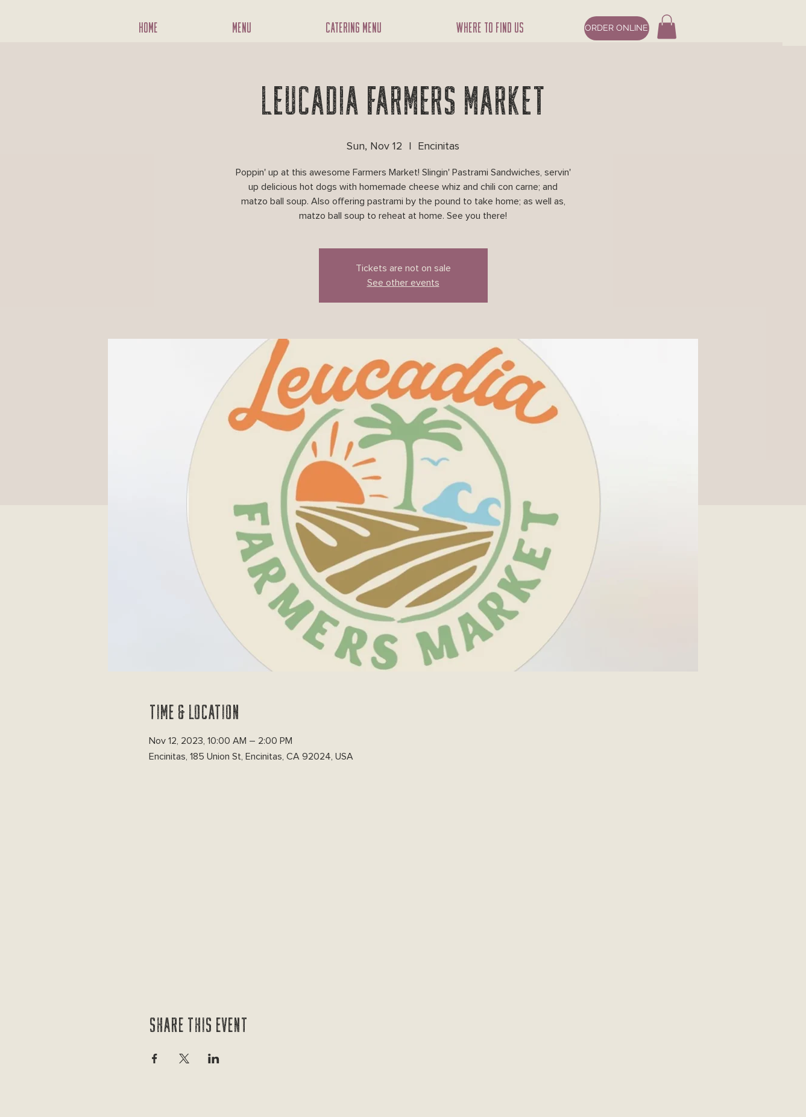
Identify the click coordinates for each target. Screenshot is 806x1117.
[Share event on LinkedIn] (213, 1058)
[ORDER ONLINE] (616, 28)
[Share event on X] (184, 1058)
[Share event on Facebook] (154, 1058)
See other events (403, 283)
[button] (666, 26)
